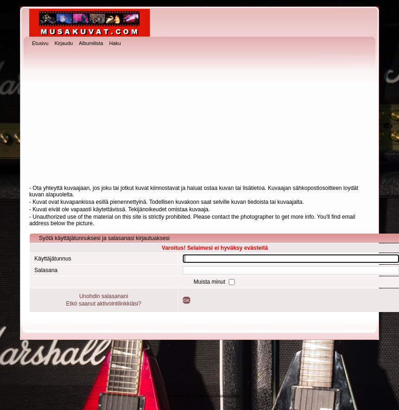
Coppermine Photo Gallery (215, 396)
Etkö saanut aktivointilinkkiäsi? (103, 303)
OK (186, 300)
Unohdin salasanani (103, 296)
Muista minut (209, 282)
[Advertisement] (199, 117)
